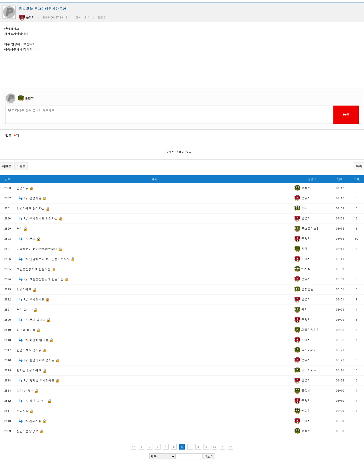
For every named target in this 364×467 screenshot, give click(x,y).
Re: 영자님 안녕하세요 (40, 380)
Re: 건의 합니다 (35, 319)
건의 (20, 228)
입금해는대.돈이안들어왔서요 (37, 249)
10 (214, 447)
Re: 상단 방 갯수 (36, 400)
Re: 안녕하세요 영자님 (40, 360)
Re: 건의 (30, 238)
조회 (356, 179)
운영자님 (23, 188)
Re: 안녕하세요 (35, 299)
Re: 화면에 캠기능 (37, 340)
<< (133, 447)
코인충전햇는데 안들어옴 (34, 269)
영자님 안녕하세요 (29, 370)
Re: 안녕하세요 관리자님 (41, 218)
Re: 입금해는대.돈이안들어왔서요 (47, 259)
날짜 (340, 179)
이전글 (6, 166)
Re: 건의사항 (33, 421)
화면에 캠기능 (26, 330)
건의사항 (23, 411)
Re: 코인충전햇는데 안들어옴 (44, 279)
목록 (359, 166)
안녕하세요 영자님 (29, 350)
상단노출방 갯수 (28, 431)
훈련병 (29, 98)
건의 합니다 (25, 309)
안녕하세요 (24, 289)
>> (230, 447)
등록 (346, 114)
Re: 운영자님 (33, 198)
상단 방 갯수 (25, 390)
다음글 (21, 166)
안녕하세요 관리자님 (31, 208)
